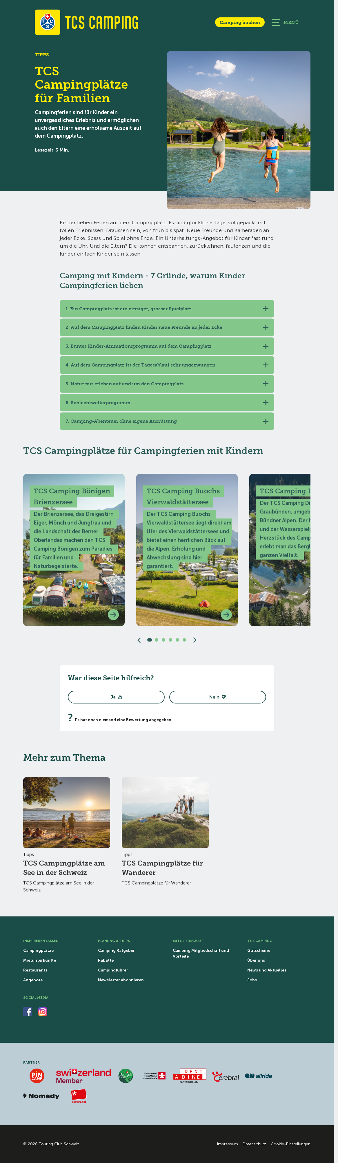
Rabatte (106, 960)
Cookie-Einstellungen (290, 1144)
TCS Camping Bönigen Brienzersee (72, 499)
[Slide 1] (149, 643)
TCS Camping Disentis (297, 494)
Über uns (256, 960)
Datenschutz (254, 1144)
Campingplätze (38, 950)
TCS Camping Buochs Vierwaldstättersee (183, 499)
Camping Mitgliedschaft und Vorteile (201, 953)
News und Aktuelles (266, 970)
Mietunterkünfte (39, 960)
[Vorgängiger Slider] (139, 643)
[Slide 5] (177, 643)
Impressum (227, 1144)
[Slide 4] (170, 643)
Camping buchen (240, 22)
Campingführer (113, 970)
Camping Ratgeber (116, 950)
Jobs (252, 980)
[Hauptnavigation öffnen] (285, 22)
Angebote (33, 980)
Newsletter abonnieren (121, 980)
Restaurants (35, 970)
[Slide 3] (163, 643)
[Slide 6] (184, 643)
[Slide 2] (156, 643)
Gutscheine (258, 950)
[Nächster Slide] (194, 643)
